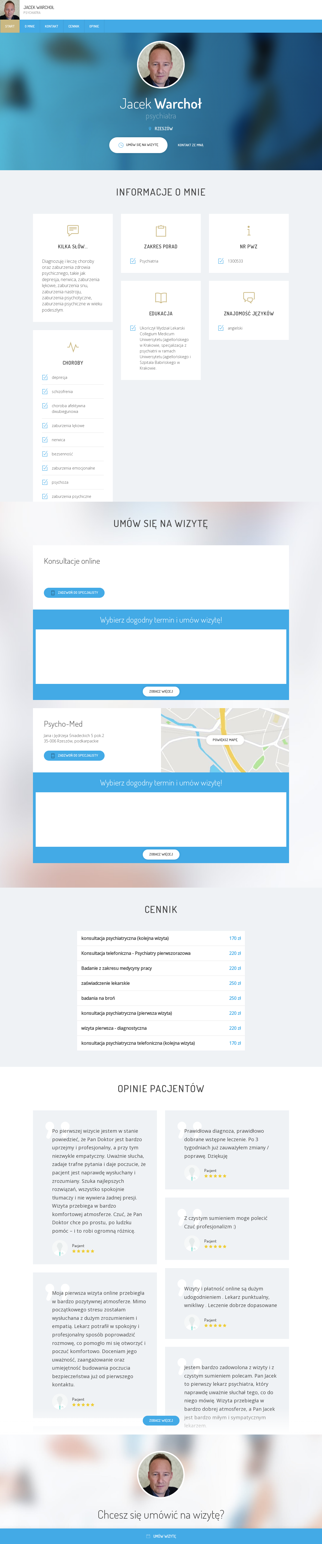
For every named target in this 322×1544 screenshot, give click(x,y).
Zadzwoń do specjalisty (74, 592)
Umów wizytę (161, 1536)
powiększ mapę (225, 740)
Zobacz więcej (161, 1420)
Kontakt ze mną (190, 145)
